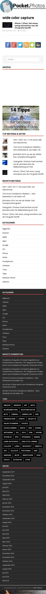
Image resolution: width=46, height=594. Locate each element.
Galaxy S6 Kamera (11, 423)
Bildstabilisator (28, 410)
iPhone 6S (8, 437)
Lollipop (7, 446)
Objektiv (38, 446)
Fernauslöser (9, 419)
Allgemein (6, 229)
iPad (31, 432)
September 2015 (8, 518)
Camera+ (14, 414)
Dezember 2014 (8, 553)
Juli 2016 (5, 487)
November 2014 (8, 557)
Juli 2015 (5, 526)
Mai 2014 (5, 580)
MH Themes (38, 588)
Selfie (16, 455)
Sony (38, 455)
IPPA (16, 437)
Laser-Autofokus (11, 441)
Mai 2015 (5, 534)
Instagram (8, 432)
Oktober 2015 (7, 514)
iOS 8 (24, 432)
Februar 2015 (7, 546)
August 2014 (6, 569)
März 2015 (6, 542)
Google (5, 245)
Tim (3, 378)
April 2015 (6, 538)
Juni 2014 (5, 577)
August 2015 (6, 522)
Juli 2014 (5, 573)
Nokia (4, 257)
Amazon (7, 405)
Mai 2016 (5, 491)
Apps (4, 241)
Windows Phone (8, 278)
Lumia (16, 446)
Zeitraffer (17, 460)
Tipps (4, 273)
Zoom (27, 460)
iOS (3, 249)
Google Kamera (10, 428)
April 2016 (6, 495)
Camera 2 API (27, 414)
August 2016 (6, 483)
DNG (37, 414)
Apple (4, 237)
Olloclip (14, 451)
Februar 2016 (7, 499)
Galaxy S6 (32, 419)
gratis (22, 428)
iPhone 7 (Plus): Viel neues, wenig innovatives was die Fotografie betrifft (26, 25)
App (25, 405)
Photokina (26, 451)
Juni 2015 (5, 530)
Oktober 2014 (7, 561)
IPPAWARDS (26, 437)
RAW (35, 451)
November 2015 (8, 511)
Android (5, 233)
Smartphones (7, 261)
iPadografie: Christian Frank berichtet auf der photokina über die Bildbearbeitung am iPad (28, 164)
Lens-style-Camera (29, 441)
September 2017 (8, 472)
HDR (30, 428)
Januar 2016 (6, 503)
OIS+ (5, 451)
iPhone (5, 253)
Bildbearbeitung (11, 410)
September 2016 (8, 479)
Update (7, 460)
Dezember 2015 (8, 507)
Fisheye (22, 419)
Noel (4, 391)
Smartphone (28, 455)
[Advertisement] (20, 87)
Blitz (6, 414)
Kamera (37, 437)
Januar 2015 (6, 549)
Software (6, 265)
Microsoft (27, 446)
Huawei (38, 428)
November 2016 (8, 476)
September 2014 (8, 565)
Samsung (7, 455)
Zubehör (5, 282)
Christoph (23, 31)
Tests (4, 269)
